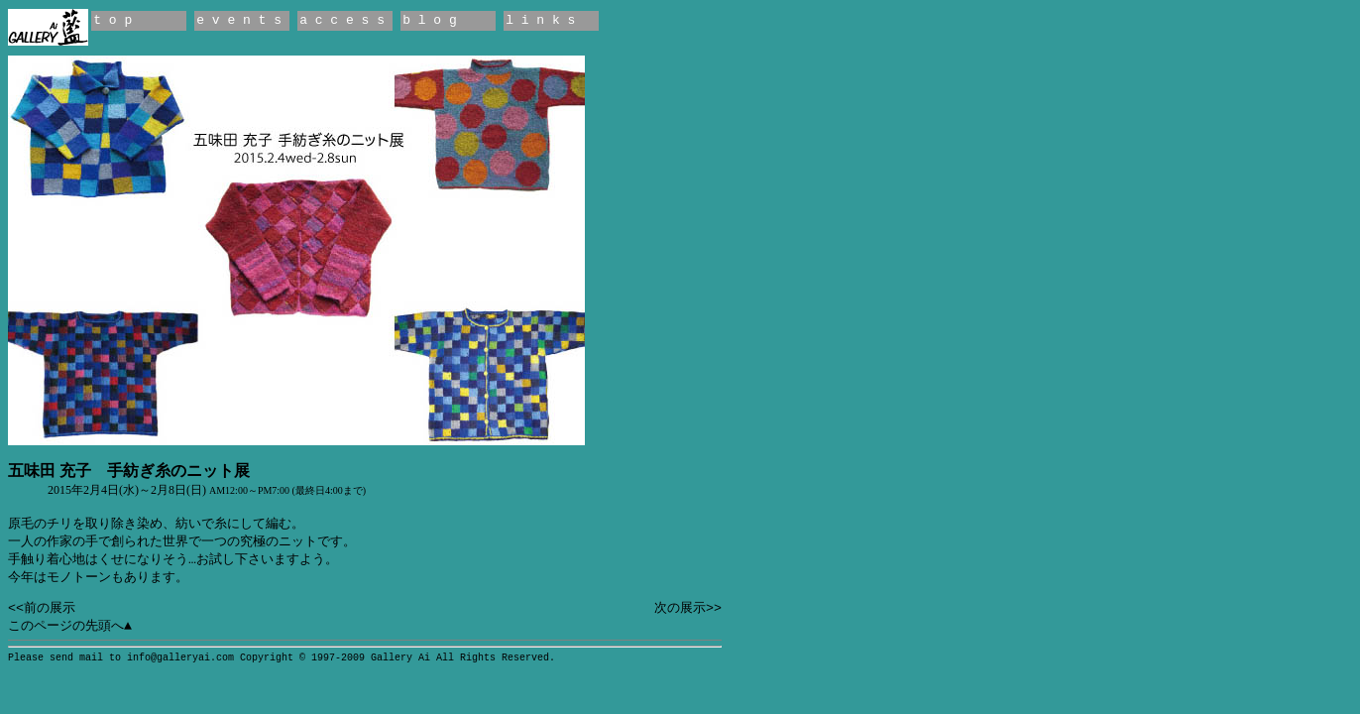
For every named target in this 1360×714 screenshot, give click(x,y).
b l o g (429, 20)
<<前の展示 (41, 608)
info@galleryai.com (180, 658)
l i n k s (540, 20)
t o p (112, 20)
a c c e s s (342, 20)
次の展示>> (688, 608)
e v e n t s (239, 20)
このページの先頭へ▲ (70, 626)
